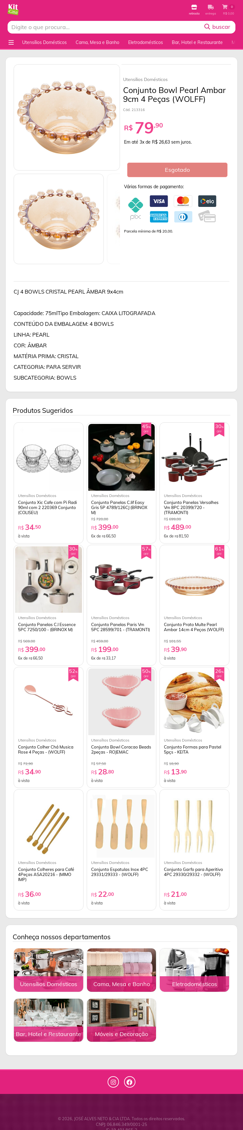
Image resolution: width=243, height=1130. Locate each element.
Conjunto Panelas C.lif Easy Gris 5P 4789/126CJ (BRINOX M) (119, 507)
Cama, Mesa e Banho (97, 42)
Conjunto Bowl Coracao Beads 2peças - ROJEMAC (121, 749)
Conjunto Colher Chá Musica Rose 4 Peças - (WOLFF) (45, 749)
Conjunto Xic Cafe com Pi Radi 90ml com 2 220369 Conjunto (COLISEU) (47, 507)
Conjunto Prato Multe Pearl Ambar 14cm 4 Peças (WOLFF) (194, 627)
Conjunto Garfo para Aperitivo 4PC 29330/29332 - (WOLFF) (193, 872)
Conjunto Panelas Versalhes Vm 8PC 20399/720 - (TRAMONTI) (191, 507)
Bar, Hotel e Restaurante (197, 42)
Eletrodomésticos (145, 42)
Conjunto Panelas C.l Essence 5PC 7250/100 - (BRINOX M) (47, 627)
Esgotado (177, 169)
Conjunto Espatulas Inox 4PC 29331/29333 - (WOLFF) (119, 872)
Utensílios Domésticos (44, 42)
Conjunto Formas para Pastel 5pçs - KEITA (192, 749)
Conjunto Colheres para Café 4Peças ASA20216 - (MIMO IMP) (46, 874)
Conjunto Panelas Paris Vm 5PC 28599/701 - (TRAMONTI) (120, 627)
